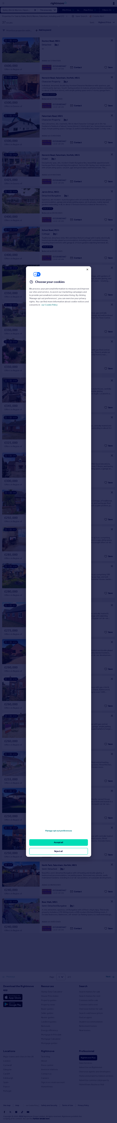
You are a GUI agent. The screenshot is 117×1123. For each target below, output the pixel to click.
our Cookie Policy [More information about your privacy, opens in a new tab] (49, 305)
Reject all (58, 851)
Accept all (58, 842)
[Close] (87, 269)
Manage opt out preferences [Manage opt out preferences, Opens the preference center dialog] (58, 830)
